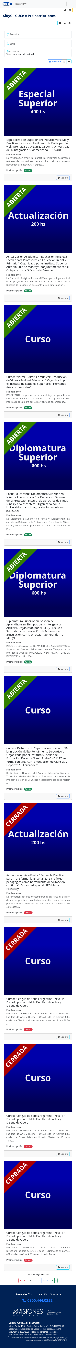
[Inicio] (65, 10)
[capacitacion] (63, 178)
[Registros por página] (34, 1280)
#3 (44, 1280)
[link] (59, 23)
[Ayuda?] (70, 10)
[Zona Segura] (70, 4)
